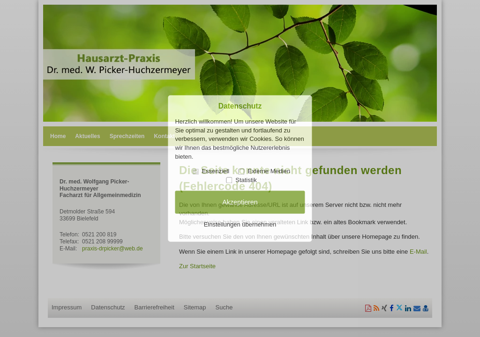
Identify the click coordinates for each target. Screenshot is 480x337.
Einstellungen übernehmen (240, 224)
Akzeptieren (240, 202)
